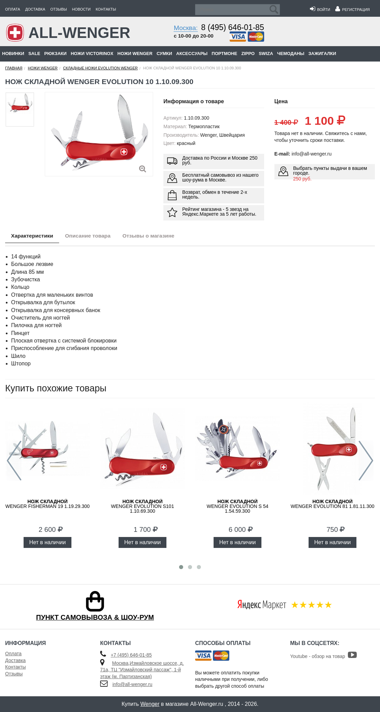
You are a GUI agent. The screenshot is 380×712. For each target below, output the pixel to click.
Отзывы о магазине (156, 236)
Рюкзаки (55, 53)
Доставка (35, 9)
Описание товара (92, 236)
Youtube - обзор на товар (323, 656)
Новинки (13, 53)
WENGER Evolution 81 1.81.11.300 (332, 504)
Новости (81, 9)
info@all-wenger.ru (132, 684)
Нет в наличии (47, 542)
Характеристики (33, 236)
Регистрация (352, 10)
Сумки (164, 53)
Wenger (150, 704)
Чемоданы (290, 53)
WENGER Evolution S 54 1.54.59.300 (237, 506)
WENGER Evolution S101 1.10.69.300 (142, 506)
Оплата (12, 9)
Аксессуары (192, 53)
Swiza (266, 53)
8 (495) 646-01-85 (232, 27)
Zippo (248, 53)
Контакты (106, 9)
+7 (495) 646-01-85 (131, 655)
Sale (34, 53)
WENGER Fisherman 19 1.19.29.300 (47, 504)
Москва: (186, 27)
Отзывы (58, 9)
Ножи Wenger (135, 53)
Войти (320, 10)
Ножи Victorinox (92, 53)
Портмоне (224, 53)
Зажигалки (322, 53)
